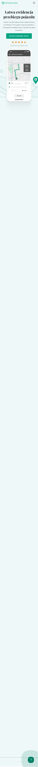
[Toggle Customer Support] (31, 760)
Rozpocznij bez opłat (19, 36)
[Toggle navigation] (34, 3)
